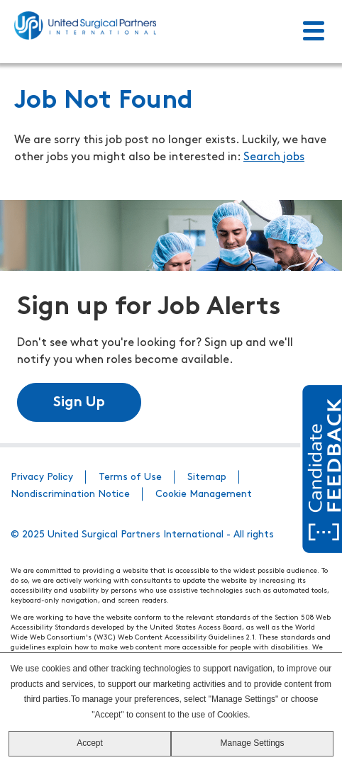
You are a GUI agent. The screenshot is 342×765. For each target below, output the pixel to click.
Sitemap (206, 477)
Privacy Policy (42, 477)
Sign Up (79, 403)
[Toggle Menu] (313, 32)
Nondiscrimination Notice (70, 494)
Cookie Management (203, 494)
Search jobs (273, 157)
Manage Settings (252, 743)
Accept (90, 743)
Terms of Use (130, 477)
